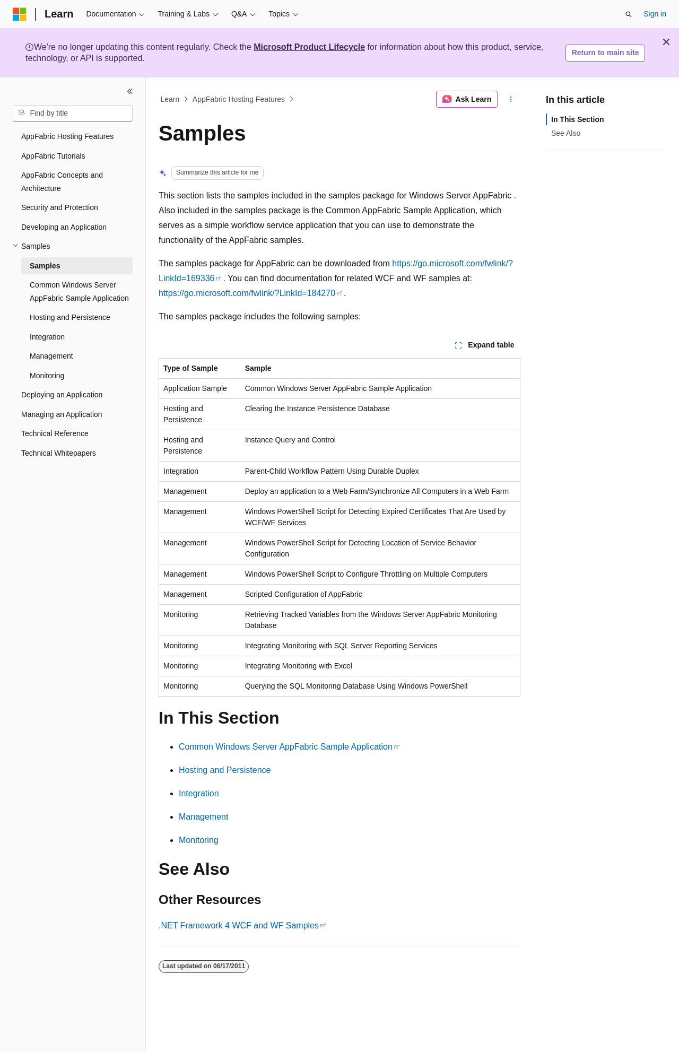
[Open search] (628, 14)
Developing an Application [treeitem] (64, 227)
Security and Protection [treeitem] (59, 207)
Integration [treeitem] (47, 337)
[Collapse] (130, 91)
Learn (170, 99)
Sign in (654, 14)
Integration (199, 793)
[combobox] (73, 113)
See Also (565, 133)
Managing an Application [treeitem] (61, 414)
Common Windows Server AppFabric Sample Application (286, 746)
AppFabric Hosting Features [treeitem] (67, 136)
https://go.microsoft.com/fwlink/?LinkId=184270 (247, 293)
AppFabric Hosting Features (239, 99)
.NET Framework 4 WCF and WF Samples (239, 925)
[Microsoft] (20, 14)
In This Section (577, 119)
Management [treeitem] (51, 356)
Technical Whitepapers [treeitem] (58, 453)
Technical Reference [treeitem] (55, 433)
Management (203, 816)
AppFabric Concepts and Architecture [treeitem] (62, 182)
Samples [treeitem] (45, 266)
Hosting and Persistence (225, 770)
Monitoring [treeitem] (47, 375)
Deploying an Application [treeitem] (61, 394)
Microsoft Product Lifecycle (309, 46)
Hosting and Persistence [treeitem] (70, 317)
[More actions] (511, 99)
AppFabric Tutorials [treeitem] (53, 156)
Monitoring (199, 840)
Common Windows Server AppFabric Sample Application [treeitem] (79, 291)
